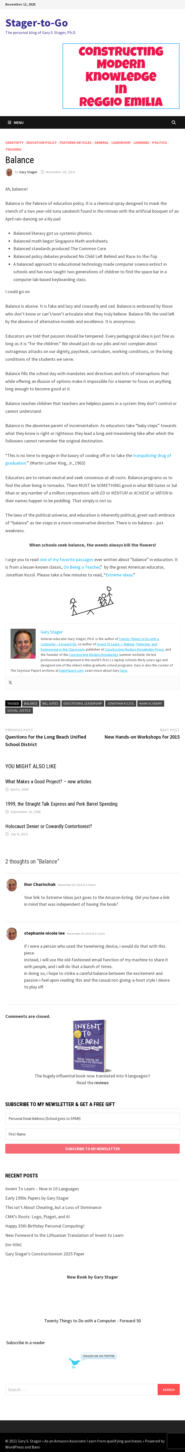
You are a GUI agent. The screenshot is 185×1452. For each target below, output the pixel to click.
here (123, 670)
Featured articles (75, 142)
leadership (121, 142)
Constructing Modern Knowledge (93, 654)
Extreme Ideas (119, 575)
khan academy (150, 703)
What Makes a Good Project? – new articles (48, 782)
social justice (19, 710)
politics (159, 142)
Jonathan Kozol (120, 703)
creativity (14, 142)
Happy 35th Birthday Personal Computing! (45, 1226)
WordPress (14, 1446)
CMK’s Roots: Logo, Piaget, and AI (37, 1216)
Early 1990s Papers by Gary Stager (37, 1198)
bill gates (50, 703)
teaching (13, 149)
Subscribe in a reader (25, 1342)
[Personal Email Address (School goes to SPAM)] (92, 1118)
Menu (16, 122)
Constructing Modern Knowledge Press (134, 649)
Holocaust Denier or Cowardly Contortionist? (48, 826)
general (101, 142)
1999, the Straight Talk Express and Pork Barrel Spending (61, 804)
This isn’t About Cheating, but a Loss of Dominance (53, 1207)
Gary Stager (28, 172)
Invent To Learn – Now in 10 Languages (42, 1189)
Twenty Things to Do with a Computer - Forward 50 (92, 1321)
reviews (101, 1082)
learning (141, 142)
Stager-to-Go (36, 22)
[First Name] (92, 1134)
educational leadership (83, 703)
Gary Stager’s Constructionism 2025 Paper (44, 1254)
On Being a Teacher (82, 567)
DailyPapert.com (71, 670)
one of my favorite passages (66, 559)
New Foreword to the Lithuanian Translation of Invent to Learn (64, 1235)
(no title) (13, 1244)
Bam (36, 1446)
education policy (41, 142)
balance (30, 703)
